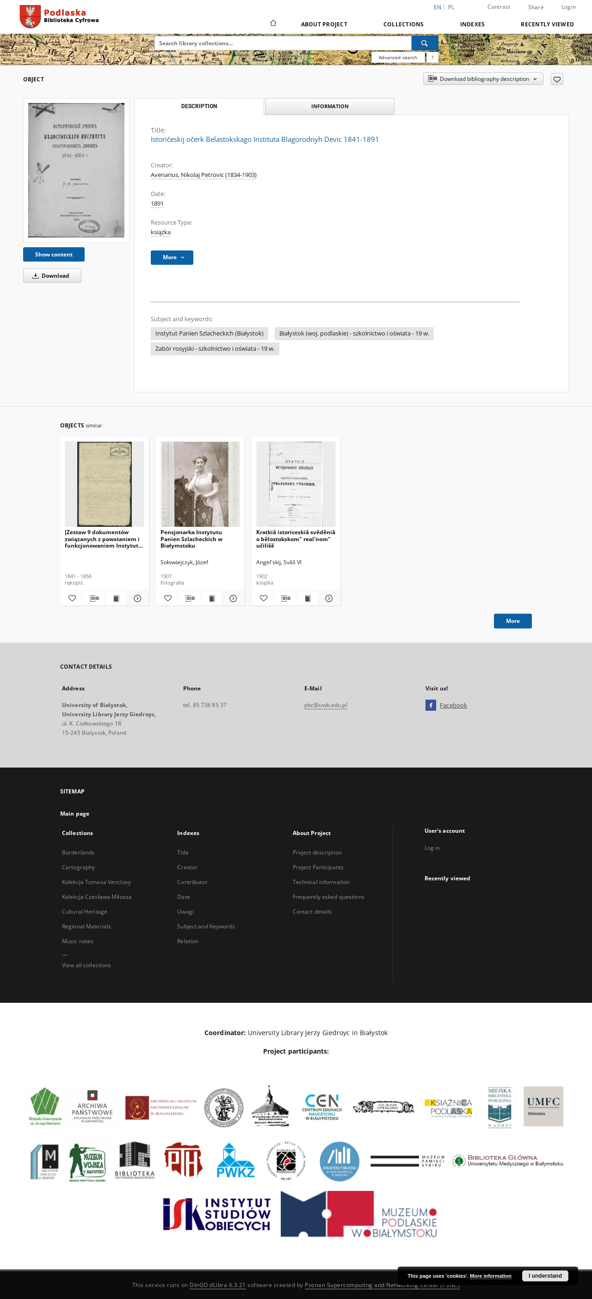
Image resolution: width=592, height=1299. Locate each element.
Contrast (499, 7)
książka (161, 232)
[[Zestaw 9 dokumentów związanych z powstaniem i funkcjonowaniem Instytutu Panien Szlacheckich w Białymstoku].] (104, 484)
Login (568, 7)
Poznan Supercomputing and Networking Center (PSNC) (382, 1285)
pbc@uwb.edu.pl (325, 705)
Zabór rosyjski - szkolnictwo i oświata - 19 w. (215, 349)
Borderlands (78, 852)
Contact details (312, 911)
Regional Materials (86, 926)
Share (536, 7)
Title (183, 852)
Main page (74, 813)
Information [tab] (330, 106)
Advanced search (398, 57)
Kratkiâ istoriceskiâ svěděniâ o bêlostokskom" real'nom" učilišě (295, 538)
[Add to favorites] (557, 79)
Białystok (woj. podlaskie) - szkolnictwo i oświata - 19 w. (354, 333)
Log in (432, 848)
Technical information (321, 882)
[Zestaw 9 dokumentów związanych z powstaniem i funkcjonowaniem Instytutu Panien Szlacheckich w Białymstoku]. (103, 538)
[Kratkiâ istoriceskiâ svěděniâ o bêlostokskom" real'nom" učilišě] (296, 484)
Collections (403, 24)
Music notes (77, 941)
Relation (187, 941)
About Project (324, 24)
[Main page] (272, 24)
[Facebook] (431, 705)
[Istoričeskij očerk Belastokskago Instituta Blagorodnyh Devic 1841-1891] (76, 170)
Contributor (192, 882)
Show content (54, 254)
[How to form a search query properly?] (432, 57)
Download (49, 275)
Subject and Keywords (205, 926)
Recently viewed (547, 24)
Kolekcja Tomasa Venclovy (96, 882)
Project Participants (318, 867)
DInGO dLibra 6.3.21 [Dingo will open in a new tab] (218, 1285)
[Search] (425, 43)
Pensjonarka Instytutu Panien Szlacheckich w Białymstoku (191, 538)
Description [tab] (199, 106)
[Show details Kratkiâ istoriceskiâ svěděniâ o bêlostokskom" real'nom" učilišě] (328, 598)
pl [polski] (451, 7)
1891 (157, 203)
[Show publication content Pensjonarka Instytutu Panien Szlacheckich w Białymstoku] (211, 598)
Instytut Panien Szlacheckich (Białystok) (209, 333)
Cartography (78, 867)
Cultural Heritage (84, 911)
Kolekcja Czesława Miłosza (97, 897)
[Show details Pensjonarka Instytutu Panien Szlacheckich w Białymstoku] (232, 598)
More (513, 621)
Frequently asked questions (328, 897)
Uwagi (185, 911)
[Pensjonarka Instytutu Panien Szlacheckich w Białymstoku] (200, 484)
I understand (545, 1276)
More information (491, 1276)
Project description (317, 852)
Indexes (472, 24)
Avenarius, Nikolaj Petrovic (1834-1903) (204, 175)
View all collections (86, 965)
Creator (187, 867)
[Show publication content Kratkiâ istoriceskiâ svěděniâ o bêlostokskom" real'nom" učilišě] (307, 598)
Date (183, 897)
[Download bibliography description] (93, 598)
